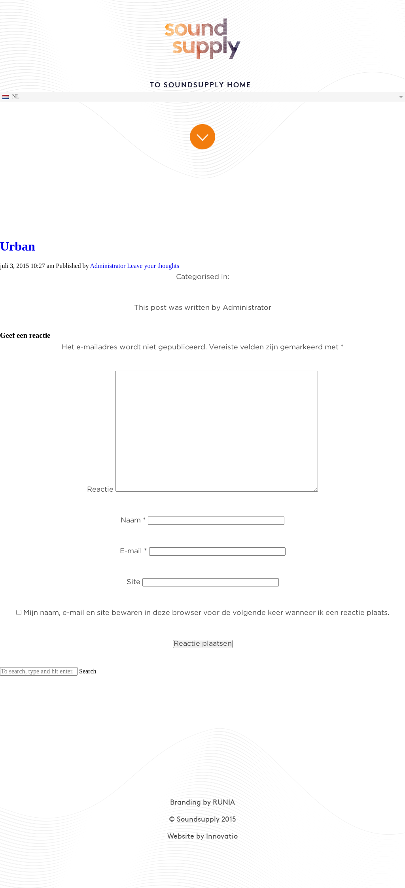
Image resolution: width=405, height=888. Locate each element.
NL (10, 97)
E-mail (133, 551)
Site (133, 582)
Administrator (108, 265)
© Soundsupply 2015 (202, 820)
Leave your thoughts (153, 265)
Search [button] (88, 671)
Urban (17, 246)
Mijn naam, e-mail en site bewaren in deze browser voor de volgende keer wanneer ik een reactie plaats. (206, 613)
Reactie (100, 489)
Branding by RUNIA (202, 803)
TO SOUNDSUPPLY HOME (200, 85)
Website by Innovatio (202, 837)
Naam (133, 520)
